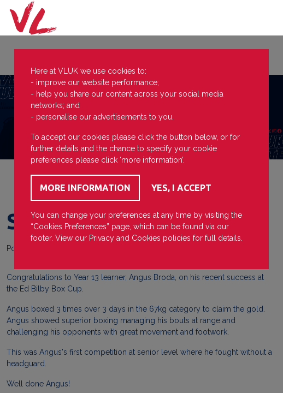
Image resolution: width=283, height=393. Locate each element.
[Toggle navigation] (260, 18)
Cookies (146, 238)
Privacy (101, 238)
